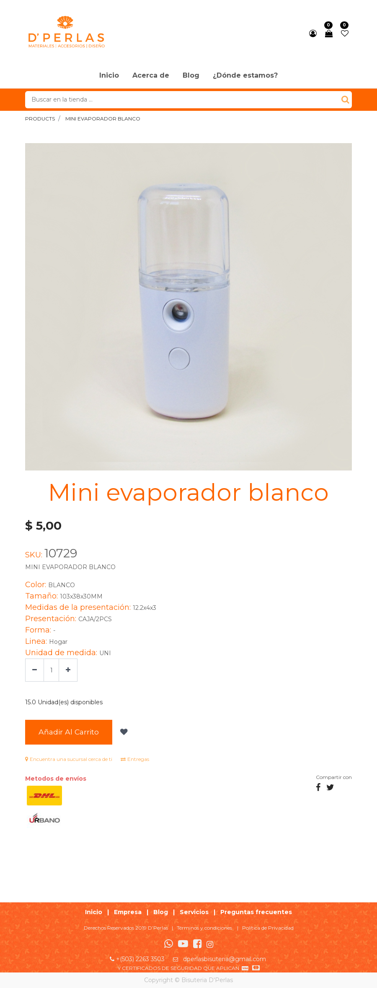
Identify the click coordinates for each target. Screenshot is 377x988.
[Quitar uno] (34, 670)
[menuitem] (109, 76)
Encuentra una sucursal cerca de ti (68, 759)
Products (40, 118)
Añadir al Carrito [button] (69, 731)
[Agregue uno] (68, 670)
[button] (123, 732)
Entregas (135, 759)
